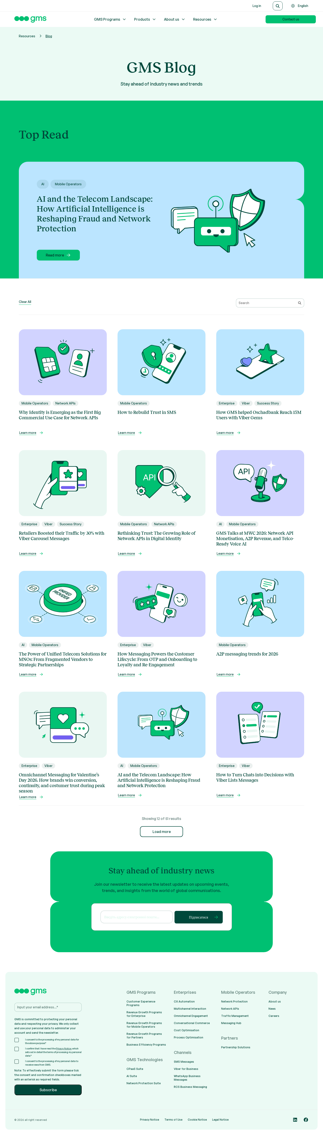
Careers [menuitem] (273, 1016)
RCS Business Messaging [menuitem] (190, 1087)
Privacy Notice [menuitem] (149, 1119)
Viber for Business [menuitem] (186, 1069)
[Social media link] (295, 1119)
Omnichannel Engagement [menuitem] (191, 1016)
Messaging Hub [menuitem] (231, 1023)
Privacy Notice (63, 1048)
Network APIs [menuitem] (230, 1008)
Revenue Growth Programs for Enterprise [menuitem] (144, 1014)
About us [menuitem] (274, 1001)
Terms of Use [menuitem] (173, 1119)
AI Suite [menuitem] (132, 1076)
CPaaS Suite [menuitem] (135, 1069)
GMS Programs (110, 19)
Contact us (290, 19)
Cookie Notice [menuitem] (197, 1119)
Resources (205, 19)
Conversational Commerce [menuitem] (192, 1023)
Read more (58, 255)
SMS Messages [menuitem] (184, 1061)
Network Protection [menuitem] (234, 1001)
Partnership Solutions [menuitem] (235, 1047)
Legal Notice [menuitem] (220, 1119)
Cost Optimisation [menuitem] (186, 1030)
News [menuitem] (272, 1008)
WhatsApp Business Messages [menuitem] (187, 1077)
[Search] (278, 5)
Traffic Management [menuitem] (235, 1016)
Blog (49, 36)
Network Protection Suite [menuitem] (144, 1083)
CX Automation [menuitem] (184, 1001)
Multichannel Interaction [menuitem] (190, 1008)
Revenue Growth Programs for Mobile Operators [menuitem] (144, 1024)
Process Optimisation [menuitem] (188, 1037)
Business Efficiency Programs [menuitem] (146, 1044)
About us (175, 19)
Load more (162, 831)
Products (145, 19)
